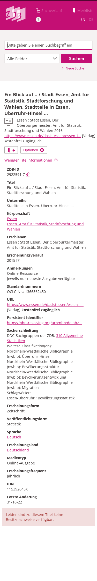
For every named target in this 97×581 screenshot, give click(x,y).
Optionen (33, 150)
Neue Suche (72, 68)
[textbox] (48, 45)
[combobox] (31, 58)
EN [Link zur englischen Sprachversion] (82, 19)
